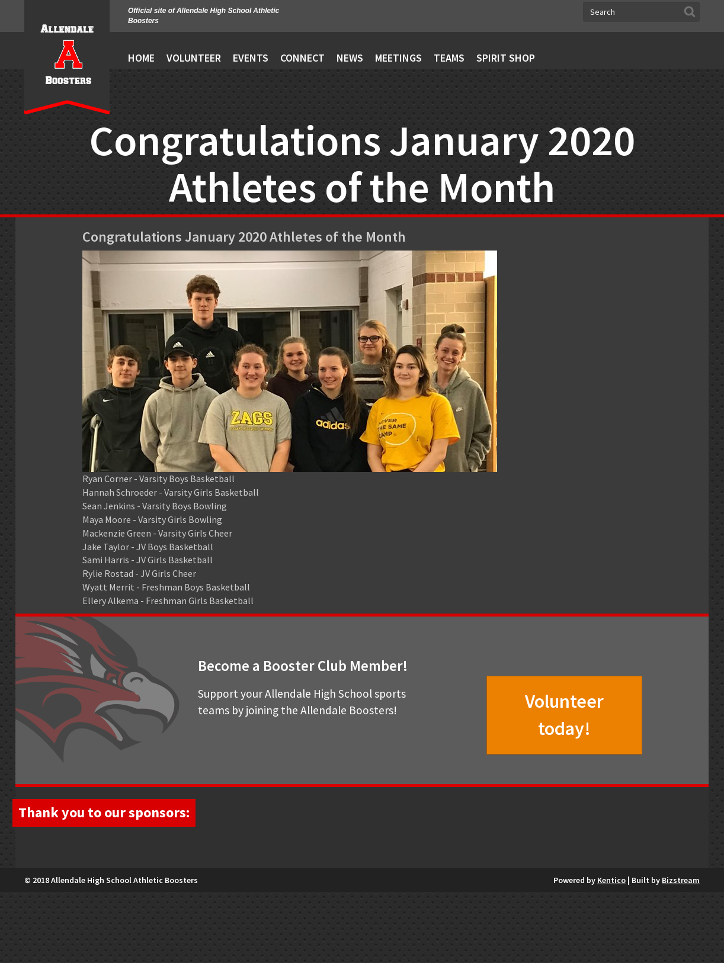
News (350, 58)
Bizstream (681, 951)
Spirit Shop (505, 58)
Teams (449, 58)
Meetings (398, 58)
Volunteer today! (564, 714)
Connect (302, 58)
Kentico (611, 951)
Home (141, 58)
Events (250, 58)
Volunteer (193, 58)
